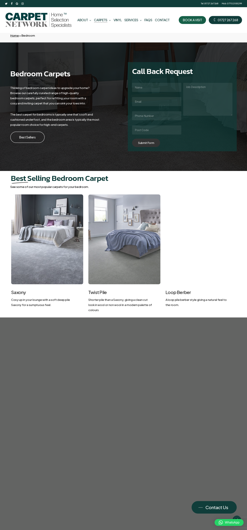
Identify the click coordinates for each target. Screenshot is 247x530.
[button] (27, 137)
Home (14, 35)
